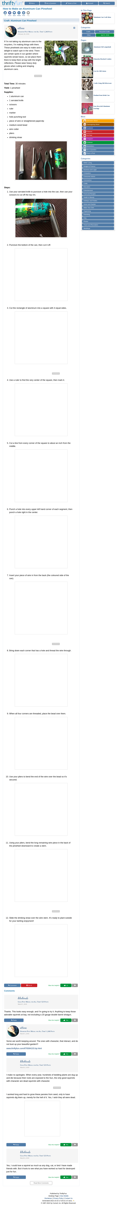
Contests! (88, 142)
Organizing (87, 211)
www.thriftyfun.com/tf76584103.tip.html (24, 1048)
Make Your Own (89, 207)
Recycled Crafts (104, 31)
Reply (14, 1020)
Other (89, 35)
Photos (86, 221)
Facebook (88, 128)
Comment (12, 985)
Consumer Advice (89, 176)
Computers (87, 173)
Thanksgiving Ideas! (92, 124)
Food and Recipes (90, 194)
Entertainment (88, 190)
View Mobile (64, 1196)
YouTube (88, 135)
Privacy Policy (58, 1198)
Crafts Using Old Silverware (103, 83)
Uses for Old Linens (100, 71)
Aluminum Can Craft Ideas (102, 17)
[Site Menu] (32, 3)
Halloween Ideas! (91, 121)
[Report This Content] (75, 985)
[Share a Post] (71, 3)
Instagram (88, 139)
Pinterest (88, 132)
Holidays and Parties (90, 201)
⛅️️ (74, 1201)
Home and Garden (90, 204)
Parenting (87, 214)
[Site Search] (107, 3)
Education (87, 187)
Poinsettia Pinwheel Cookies (102, 59)
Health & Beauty (89, 197)
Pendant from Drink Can (102, 95)
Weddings (87, 228)
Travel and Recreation (91, 225)
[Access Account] (89, 3)
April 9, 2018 (105, 35)
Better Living (88, 163)
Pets (85, 218)
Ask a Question (90, 150)
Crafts (88, 31)
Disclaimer (48, 1198)
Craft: (20, 20)
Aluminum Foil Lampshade (102, 47)
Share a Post (89, 153)
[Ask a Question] (50, 3)
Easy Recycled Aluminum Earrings (102, 107)
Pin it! (29, 985)
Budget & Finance (89, 166)
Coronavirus (88, 180)
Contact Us (68, 1198)
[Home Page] (12, 1)
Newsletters (89, 146)
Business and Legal (90, 170)
